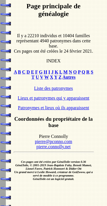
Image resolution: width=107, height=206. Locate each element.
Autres (69, 77)
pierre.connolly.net (54, 146)
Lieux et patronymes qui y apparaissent (53, 98)
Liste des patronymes (53, 88)
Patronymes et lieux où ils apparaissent (53, 107)
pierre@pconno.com (53, 141)
